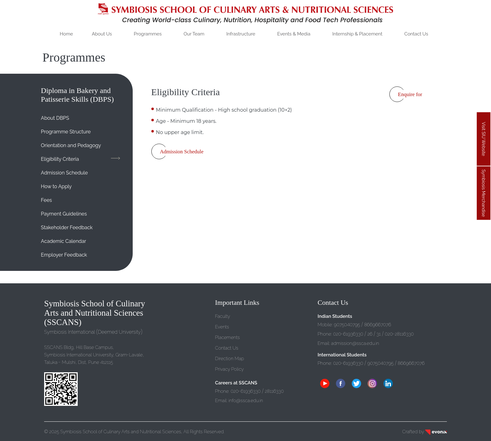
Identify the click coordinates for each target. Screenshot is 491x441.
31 (379, 334)
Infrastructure (240, 34)
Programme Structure (66, 132)
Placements (227, 337)
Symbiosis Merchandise (483, 193)
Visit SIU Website (483, 139)
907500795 (347, 324)
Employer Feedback (64, 255)
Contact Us (416, 34)
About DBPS (55, 118)
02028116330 (399, 334)
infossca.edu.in (245, 400)
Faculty (222, 316)
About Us (102, 34)
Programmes (148, 34)
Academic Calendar (63, 241)
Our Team (194, 34)
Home (66, 34)
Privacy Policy (229, 369)
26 (369, 334)
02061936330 (246, 391)
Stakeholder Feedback (67, 227)
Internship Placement (357, 34)
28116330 (274, 391)
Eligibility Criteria (60, 159)
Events (222, 327)
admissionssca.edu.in (355, 343)
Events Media (293, 34)
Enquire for (410, 94)
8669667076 (377, 324)
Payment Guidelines (64, 214)
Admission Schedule (64, 173)
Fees (46, 200)
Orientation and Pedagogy (71, 145)
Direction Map (229, 358)
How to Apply (56, 186)
